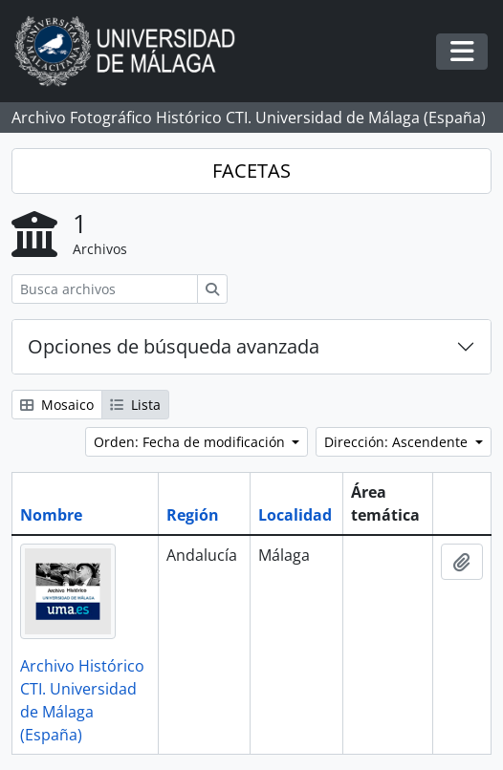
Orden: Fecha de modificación (191, 442)
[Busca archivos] (104, 289)
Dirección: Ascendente (397, 442)
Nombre (51, 514)
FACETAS (251, 170)
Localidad (295, 514)
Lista (135, 405)
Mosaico (57, 405)
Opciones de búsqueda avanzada (173, 346)
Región (192, 514)
